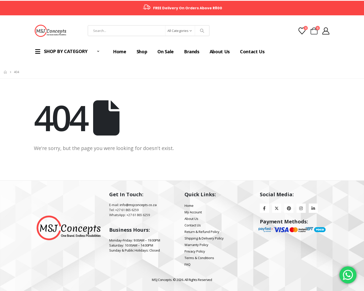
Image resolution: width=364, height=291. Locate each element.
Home (114, 51)
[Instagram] (301, 208)
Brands (186, 51)
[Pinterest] (288, 208)
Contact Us (247, 51)
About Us (215, 51)
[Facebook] (264, 208)
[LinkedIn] (313, 208)
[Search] (202, 31)
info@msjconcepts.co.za (138, 205)
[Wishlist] (302, 30)
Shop (137, 51)
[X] (276, 208)
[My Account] (326, 30)
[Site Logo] (50, 31)
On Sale (160, 51)
